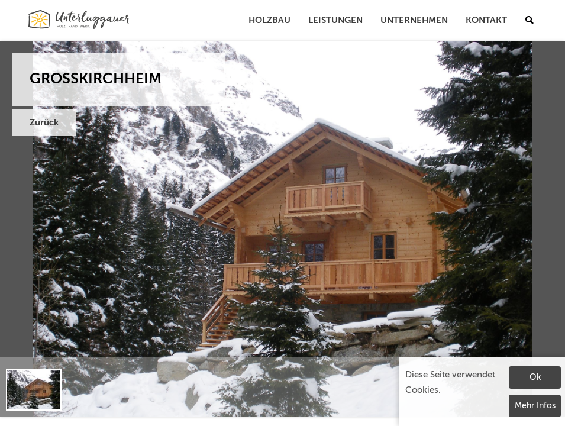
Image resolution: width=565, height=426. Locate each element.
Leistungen (335, 20)
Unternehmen (414, 20)
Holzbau (269, 20)
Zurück (44, 122)
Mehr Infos (535, 406)
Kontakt (486, 20)
